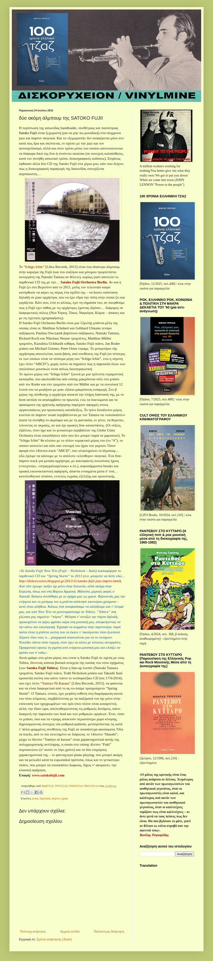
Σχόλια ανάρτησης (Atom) (54, 939)
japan (65, 798)
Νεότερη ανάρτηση (33, 931)
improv (56, 798)
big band (45, 798)
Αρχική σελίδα (70, 931)
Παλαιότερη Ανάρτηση (109, 931)
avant (35, 798)
